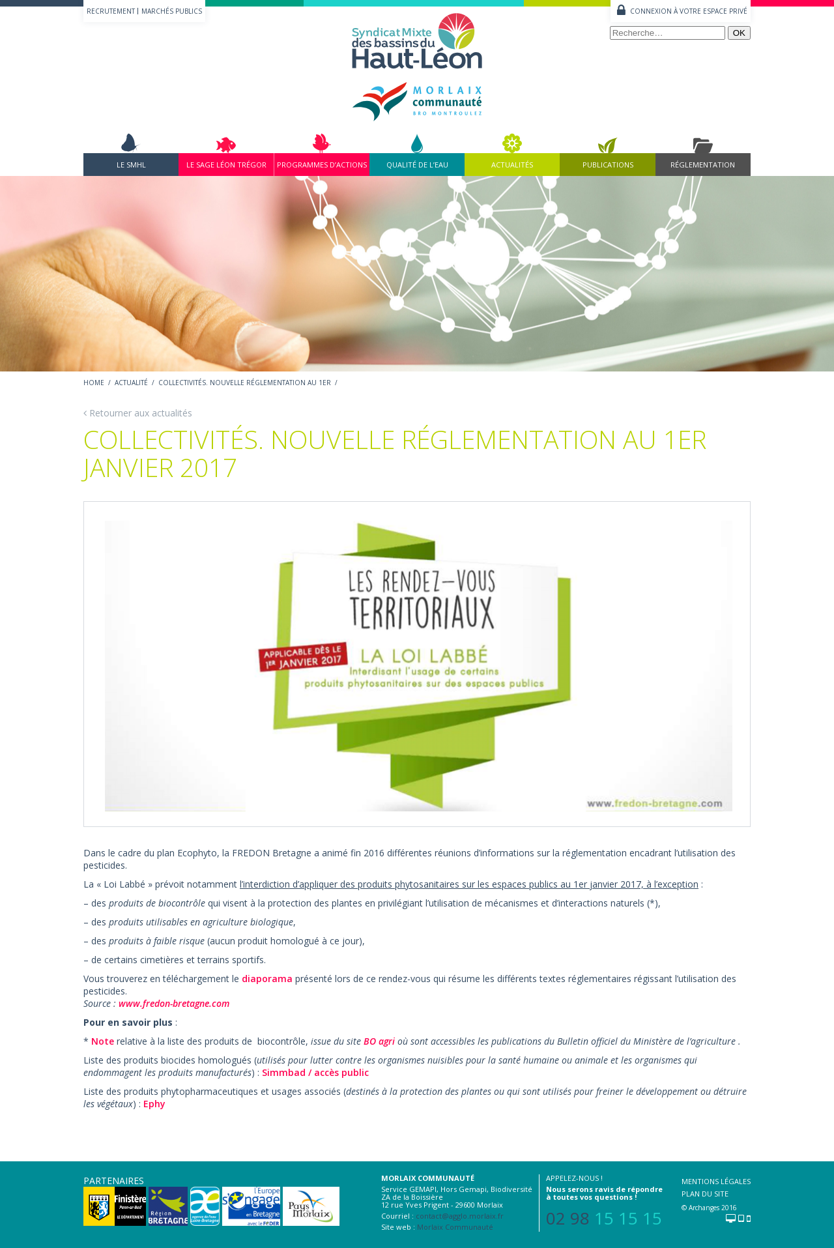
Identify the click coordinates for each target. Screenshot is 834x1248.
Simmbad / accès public (315, 1072)
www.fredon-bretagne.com (174, 1003)
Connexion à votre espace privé (688, 11)
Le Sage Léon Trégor (226, 164)
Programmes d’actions (322, 164)
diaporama (267, 978)
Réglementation (702, 164)
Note (102, 1041)
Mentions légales (716, 1181)
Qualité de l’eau (417, 164)
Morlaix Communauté (455, 1227)
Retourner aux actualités (137, 413)
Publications (607, 164)
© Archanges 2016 (709, 1207)
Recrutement (111, 11)
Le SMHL (131, 164)
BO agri (379, 1041)
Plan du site (705, 1193)
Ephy (155, 1103)
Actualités (512, 164)
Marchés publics (171, 11)
